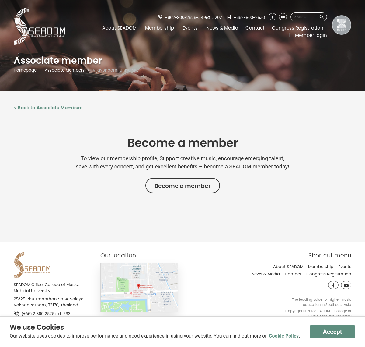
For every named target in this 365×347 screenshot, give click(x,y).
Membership (159, 28)
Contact (255, 28)
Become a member (183, 186)
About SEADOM (119, 28)
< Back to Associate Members (48, 107)
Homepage (25, 70)
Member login (311, 35)
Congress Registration (297, 28)
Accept (332, 331)
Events (190, 28)
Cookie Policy (284, 336)
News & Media (222, 28)
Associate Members (65, 70)
